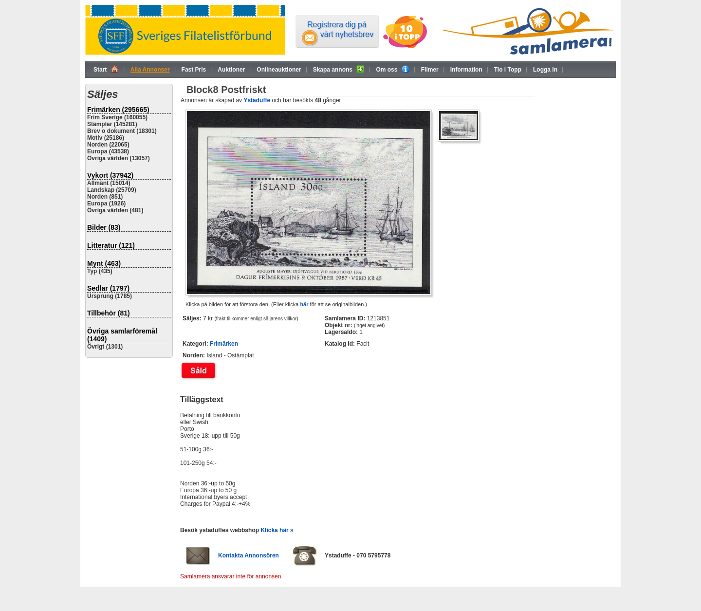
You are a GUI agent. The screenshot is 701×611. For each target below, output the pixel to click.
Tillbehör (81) (108, 313)
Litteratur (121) (111, 245)
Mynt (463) (104, 263)
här (304, 304)
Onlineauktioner (279, 69)
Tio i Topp (507, 69)
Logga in (545, 69)
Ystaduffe (256, 100)
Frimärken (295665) (118, 109)
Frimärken (224, 343)
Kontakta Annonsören (248, 555)
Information (466, 69)
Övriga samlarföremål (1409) (122, 335)
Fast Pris (194, 69)
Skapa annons (339, 69)
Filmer (430, 69)
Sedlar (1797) (108, 288)
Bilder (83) (103, 227)
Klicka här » (276, 530)
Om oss (392, 69)
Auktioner (231, 69)
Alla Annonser (150, 69)
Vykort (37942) (110, 175)
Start (106, 69)
